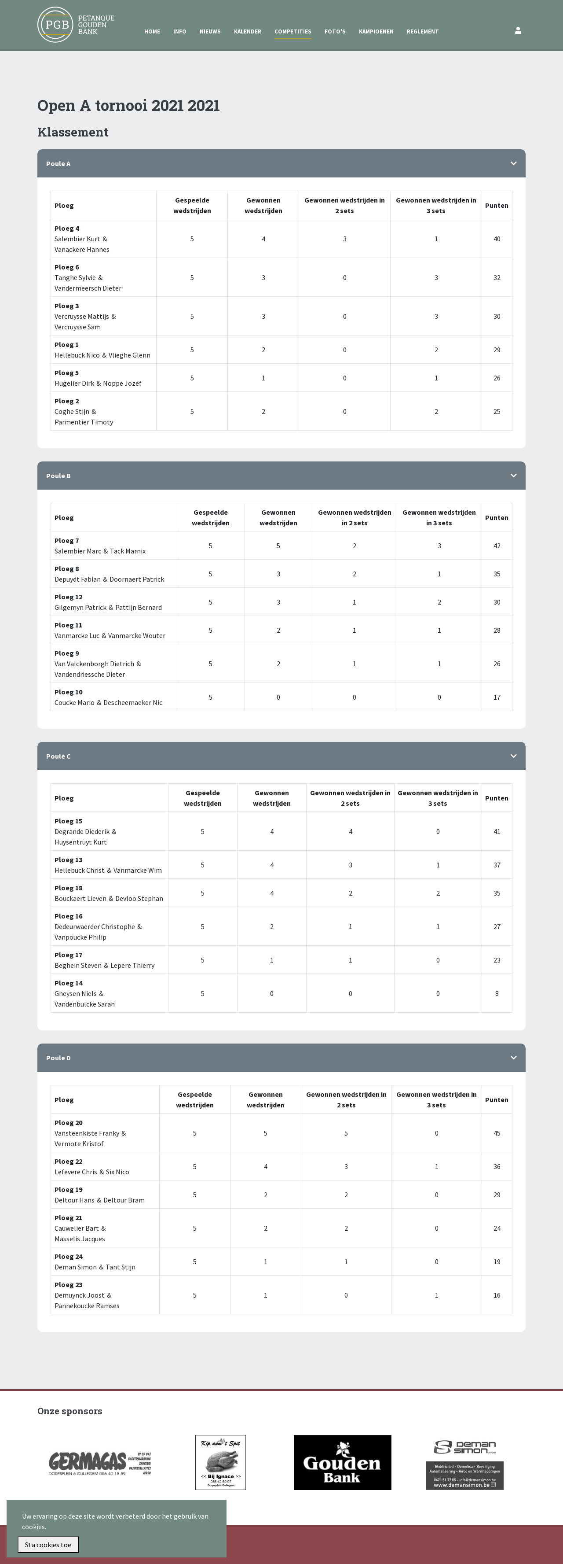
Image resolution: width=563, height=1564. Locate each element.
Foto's (335, 31)
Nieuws (210, 31)
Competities (292, 31)
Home (152, 31)
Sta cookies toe (48, 1544)
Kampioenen (376, 31)
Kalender (247, 31)
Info (179, 31)
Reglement (423, 31)
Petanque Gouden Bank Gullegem (72, 17)
